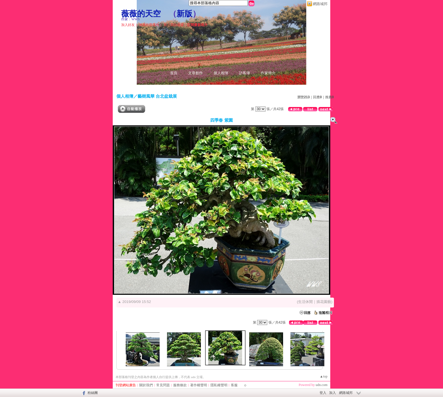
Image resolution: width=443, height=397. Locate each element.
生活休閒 (305, 302)
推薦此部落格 (149, 25)
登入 (323, 393)
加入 (332, 393)
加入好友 (128, 25)
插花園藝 (323, 302)
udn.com (321, 385)
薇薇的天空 (141, 13)
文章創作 (195, 73)
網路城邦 (320, 4)
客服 (234, 385)
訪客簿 (244, 73)
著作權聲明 (198, 385)
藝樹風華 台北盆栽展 (157, 96)
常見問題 (163, 385)
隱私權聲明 (218, 385)
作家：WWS (130, 19)
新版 (184, 13)
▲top (323, 376)
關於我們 (146, 385)
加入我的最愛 (174, 25)
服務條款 (180, 385)
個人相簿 (221, 73)
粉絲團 (93, 393)
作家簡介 (268, 73)
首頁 (173, 73)
